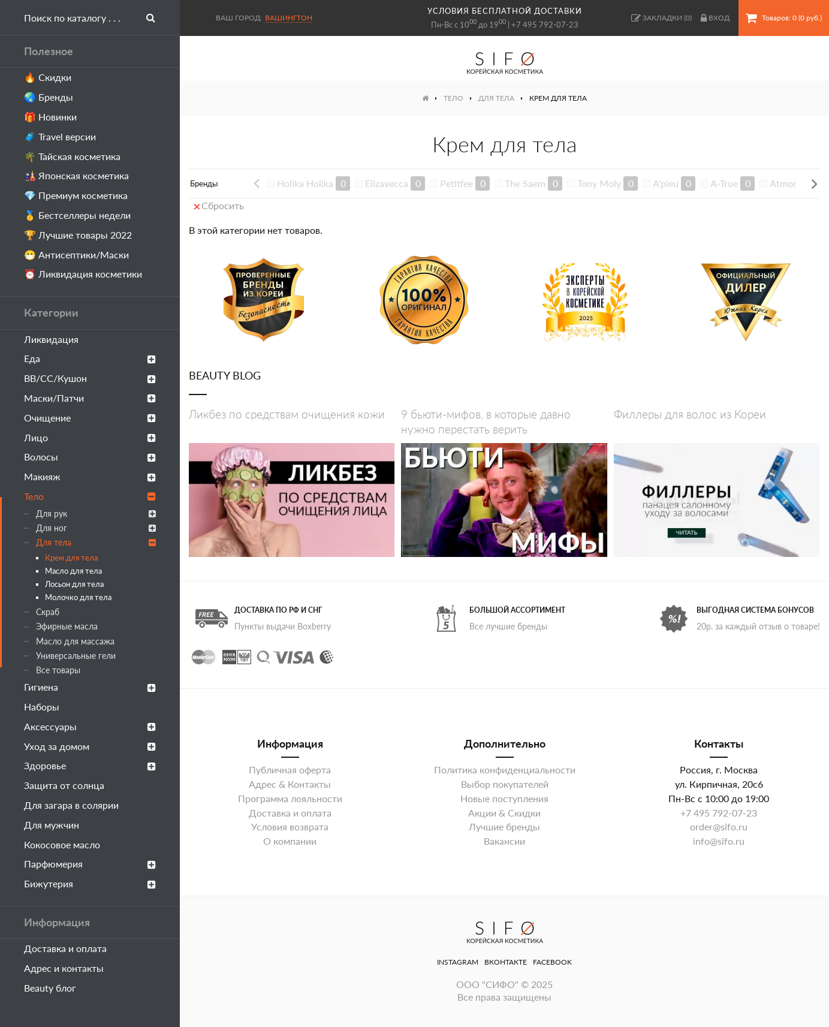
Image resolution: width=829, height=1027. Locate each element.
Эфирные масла (67, 626)
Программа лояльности (290, 798)
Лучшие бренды (504, 826)
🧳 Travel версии (60, 136)
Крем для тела (71, 557)
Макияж (90, 476)
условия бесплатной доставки (504, 11)
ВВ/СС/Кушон (90, 378)
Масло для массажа (75, 641)
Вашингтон (288, 17)
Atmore (785, 183)
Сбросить (219, 205)
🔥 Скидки (47, 77)
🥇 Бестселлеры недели (77, 215)
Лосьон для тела (74, 584)
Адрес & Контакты (290, 784)
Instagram (457, 961)
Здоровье (90, 765)
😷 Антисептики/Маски (76, 254)
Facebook (552, 961)
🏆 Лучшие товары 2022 (78, 234)
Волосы (90, 456)
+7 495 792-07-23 (544, 24)
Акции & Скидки (504, 812)
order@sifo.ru (718, 826)
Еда (90, 358)
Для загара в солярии (71, 805)
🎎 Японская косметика (76, 175)
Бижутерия (90, 883)
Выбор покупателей (504, 784)
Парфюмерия (90, 863)
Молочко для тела (78, 597)
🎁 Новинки (50, 116)
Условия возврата (289, 826)
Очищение (90, 417)
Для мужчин (51, 824)
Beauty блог (50, 987)
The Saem (525, 183)
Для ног (96, 528)
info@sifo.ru (718, 841)
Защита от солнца (64, 785)
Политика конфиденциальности (504, 769)
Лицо (90, 437)
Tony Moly (599, 183)
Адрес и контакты (64, 968)
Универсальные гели (76, 655)
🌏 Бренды (48, 97)
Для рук (96, 513)
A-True (724, 183)
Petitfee (456, 183)
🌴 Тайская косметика (72, 156)
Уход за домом (90, 746)
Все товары (58, 670)
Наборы (41, 706)
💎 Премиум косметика (76, 195)
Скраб (47, 612)
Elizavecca (386, 183)
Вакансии (504, 841)
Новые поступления (504, 798)
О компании (289, 841)
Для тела (96, 542)
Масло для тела (73, 571)
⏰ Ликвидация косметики (83, 273)
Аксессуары (90, 726)
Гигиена (90, 686)
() (661, 18)
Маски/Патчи (90, 397)
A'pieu (666, 183)
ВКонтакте (505, 961)
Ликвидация (51, 339)
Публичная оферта (290, 769)
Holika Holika (305, 183)
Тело (90, 496)
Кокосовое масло (62, 844)
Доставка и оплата (65, 948)
